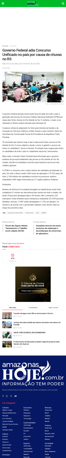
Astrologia (27, 425)
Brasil (47, 413)
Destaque (6, 455)
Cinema (5, 436)
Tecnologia (27, 419)
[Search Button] (63, 3)
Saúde (4, 427)
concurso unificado (15, 213)
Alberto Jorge (7, 410)
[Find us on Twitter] (11, 396)
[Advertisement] (33, 24)
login (9, 243)
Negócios (27, 416)
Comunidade (28, 449)
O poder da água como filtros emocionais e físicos (33, 313)
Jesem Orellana (7, 421)
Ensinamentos (28, 428)
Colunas (5, 408)
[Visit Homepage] (33, 3)
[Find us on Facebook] (3, 396)
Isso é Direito (7, 419)
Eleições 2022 (49, 434)
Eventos (5, 439)
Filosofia (5, 416)
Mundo (47, 421)
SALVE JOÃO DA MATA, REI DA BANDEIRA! (29, 333)
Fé (24, 434)
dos (37, 213)
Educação (48, 446)
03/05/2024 (6, 68)
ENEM (44, 213)
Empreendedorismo (9, 413)
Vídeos (26, 439)
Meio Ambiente (50, 451)
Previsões (27, 436)
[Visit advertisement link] (33, 284)
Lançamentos (7, 451)
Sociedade (49, 443)
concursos (29, 213)
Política (48, 426)
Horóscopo (6, 448)
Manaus (26, 454)
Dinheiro (26, 410)
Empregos (27, 413)
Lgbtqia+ (47, 449)
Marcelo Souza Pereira (10, 424)
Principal (5, 46)
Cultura (5, 434)
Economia (13, 46)
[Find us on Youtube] (15, 396)
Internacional (28, 451)
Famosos (5, 442)
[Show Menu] (3, 3)
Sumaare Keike (7, 430)
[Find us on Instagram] (7, 396)
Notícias (48, 408)
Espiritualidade (29, 423)
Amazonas (27, 446)
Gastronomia (6, 445)
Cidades (47, 416)
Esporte (27, 443)
